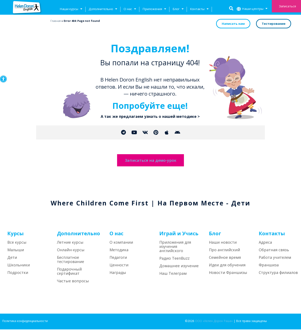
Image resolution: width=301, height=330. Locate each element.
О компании (121, 243)
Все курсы (16, 243)
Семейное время (225, 258)
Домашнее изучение (179, 266)
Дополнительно (103, 9)
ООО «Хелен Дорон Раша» (214, 321)
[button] (3, 79)
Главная (55, 21)
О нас (130, 9)
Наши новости (223, 243)
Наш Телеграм (173, 274)
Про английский (224, 250)
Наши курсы (71, 9)
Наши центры (254, 9)
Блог (178, 9)
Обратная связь (274, 250)
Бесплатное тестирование (70, 260)
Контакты (199, 9)
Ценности (119, 265)
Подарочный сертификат (69, 272)
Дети (12, 258)
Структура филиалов (278, 273)
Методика (119, 250)
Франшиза (269, 265)
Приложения (154, 9)
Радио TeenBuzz (174, 259)
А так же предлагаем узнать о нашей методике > (150, 116)
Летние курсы (70, 243)
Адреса (265, 243)
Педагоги (118, 258)
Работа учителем (275, 258)
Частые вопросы (73, 281)
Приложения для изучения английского (175, 247)
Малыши (15, 250)
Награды (118, 273)
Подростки (17, 273)
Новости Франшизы (228, 273)
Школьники (18, 265)
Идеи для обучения (227, 265)
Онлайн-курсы (70, 250)
